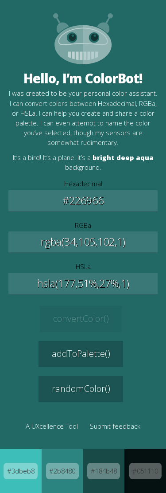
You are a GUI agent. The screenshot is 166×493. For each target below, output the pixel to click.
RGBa (83, 225)
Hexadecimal (83, 183)
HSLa (83, 266)
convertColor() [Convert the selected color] (81, 319)
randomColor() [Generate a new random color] (81, 389)
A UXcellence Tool (52, 426)
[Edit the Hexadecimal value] (83, 201)
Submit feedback (115, 426)
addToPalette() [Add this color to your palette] (81, 354)
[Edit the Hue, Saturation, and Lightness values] (83, 284)
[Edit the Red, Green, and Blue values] (83, 242)
